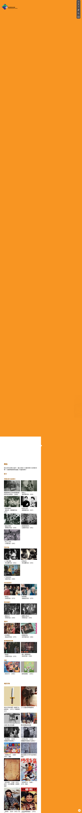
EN (78, 1)
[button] (78, 13)
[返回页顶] (79, 810)
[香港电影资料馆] (10, 7)
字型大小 (78, 10)
